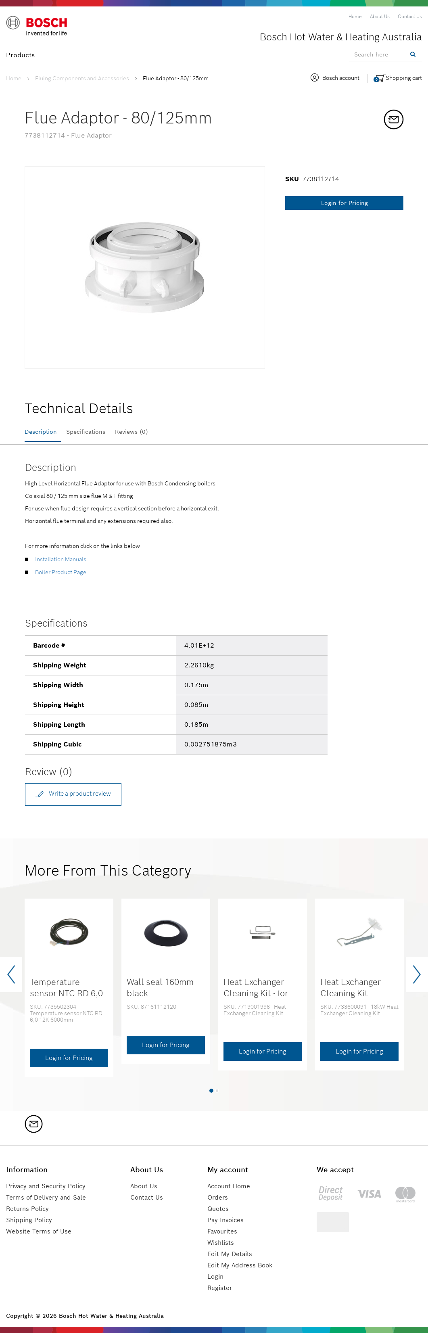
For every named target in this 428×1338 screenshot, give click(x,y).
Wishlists (222, 1247)
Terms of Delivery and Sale (48, 1202)
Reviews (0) (150, 432)
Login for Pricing (344, 203)
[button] (211, 1095)
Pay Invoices (227, 1225)
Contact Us (150, 1202)
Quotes (219, 1213)
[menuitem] (355, 16)
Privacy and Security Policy (49, 1191)
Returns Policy (29, 1213)
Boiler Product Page (60, 575)
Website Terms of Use (40, 1236)
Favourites (224, 1236)
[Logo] (40, 28)
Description (43, 432)
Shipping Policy (31, 1225)
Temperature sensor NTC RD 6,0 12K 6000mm (66, 997)
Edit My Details (231, 1258)
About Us (147, 1191)
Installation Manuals (60, 562)
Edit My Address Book (242, 1270)
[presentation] (11, 979)
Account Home (231, 1191)
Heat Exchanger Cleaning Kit (350, 992)
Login (216, 1281)
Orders (219, 1202)
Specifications (96, 432)
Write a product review (78, 797)
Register (221, 1292)
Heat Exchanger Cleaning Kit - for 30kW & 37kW (255, 997)
